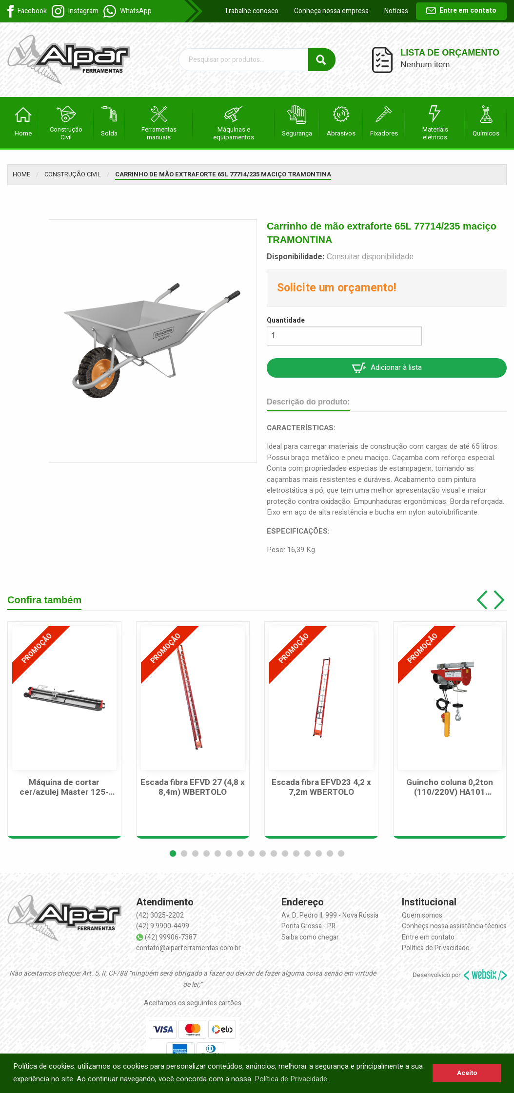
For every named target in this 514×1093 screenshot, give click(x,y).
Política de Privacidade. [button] (292, 1079)
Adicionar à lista (387, 367)
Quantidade (286, 320)
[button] (173, 853)
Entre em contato (461, 10)
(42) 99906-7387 (171, 937)
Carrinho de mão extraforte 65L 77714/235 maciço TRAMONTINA (223, 174)
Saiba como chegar (310, 937)
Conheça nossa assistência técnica (454, 926)
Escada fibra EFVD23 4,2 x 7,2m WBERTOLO (321, 788)
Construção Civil (72, 174)
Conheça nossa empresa (331, 11)
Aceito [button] (467, 1073)
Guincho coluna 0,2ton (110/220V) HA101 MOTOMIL (449, 788)
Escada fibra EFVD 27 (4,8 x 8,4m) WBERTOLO (192, 788)
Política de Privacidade (436, 948)
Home (21, 174)
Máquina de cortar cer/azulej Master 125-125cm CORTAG (64, 788)
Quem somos (422, 915)
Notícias (396, 11)
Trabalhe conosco (251, 11)
